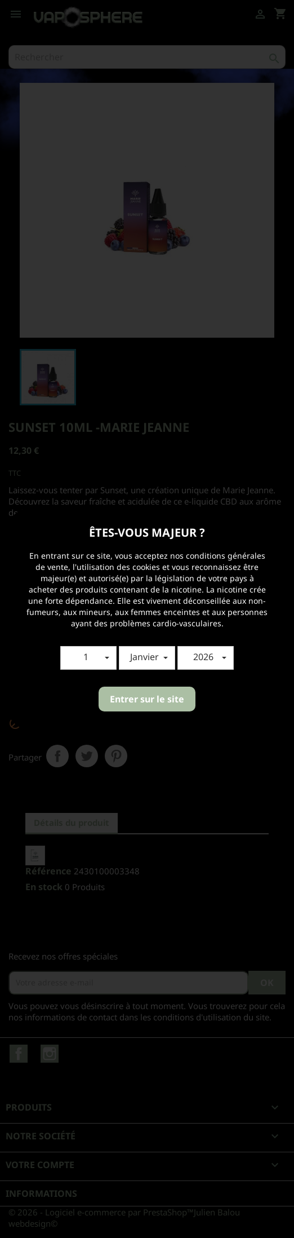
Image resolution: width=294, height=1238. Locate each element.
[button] (88, 658)
